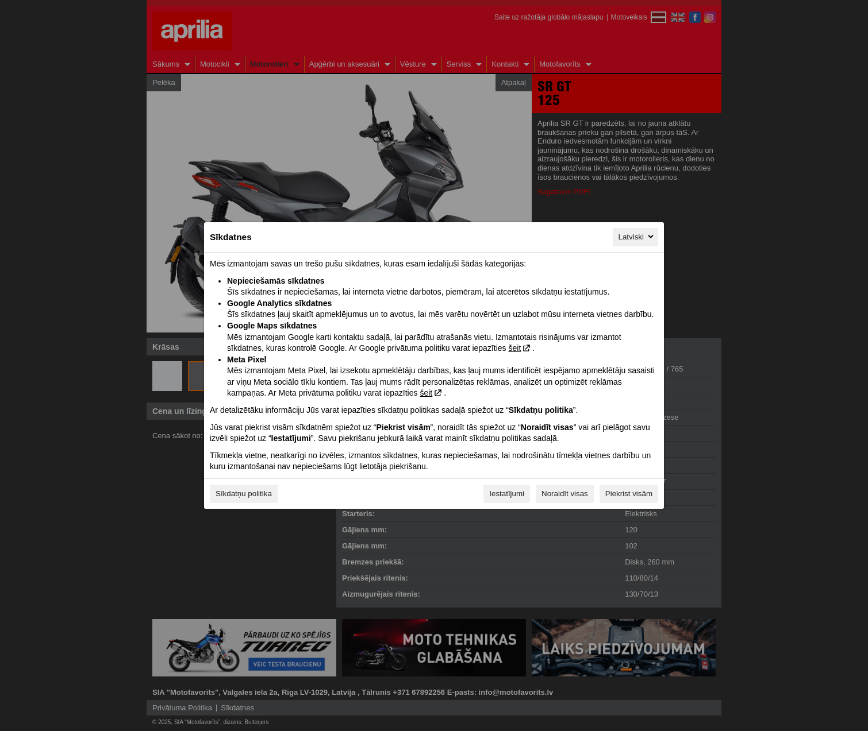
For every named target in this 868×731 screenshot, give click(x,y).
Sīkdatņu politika (244, 493)
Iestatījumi (506, 493)
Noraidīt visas (564, 493)
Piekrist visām (628, 493)
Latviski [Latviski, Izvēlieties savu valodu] (637, 236)
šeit (514, 348)
